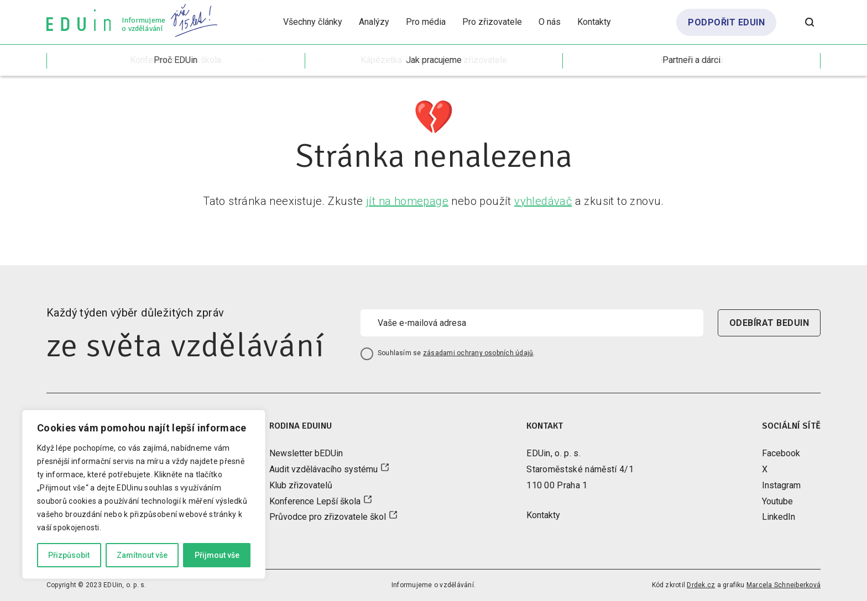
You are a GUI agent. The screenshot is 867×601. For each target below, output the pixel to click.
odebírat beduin (769, 323)
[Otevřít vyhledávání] (809, 22)
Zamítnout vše (142, 555)
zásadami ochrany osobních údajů (478, 353)
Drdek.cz (701, 585)
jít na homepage (407, 201)
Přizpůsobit (69, 555)
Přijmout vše (217, 555)
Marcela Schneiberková (783, 585)
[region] (143, 494)
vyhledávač (543, 201)
